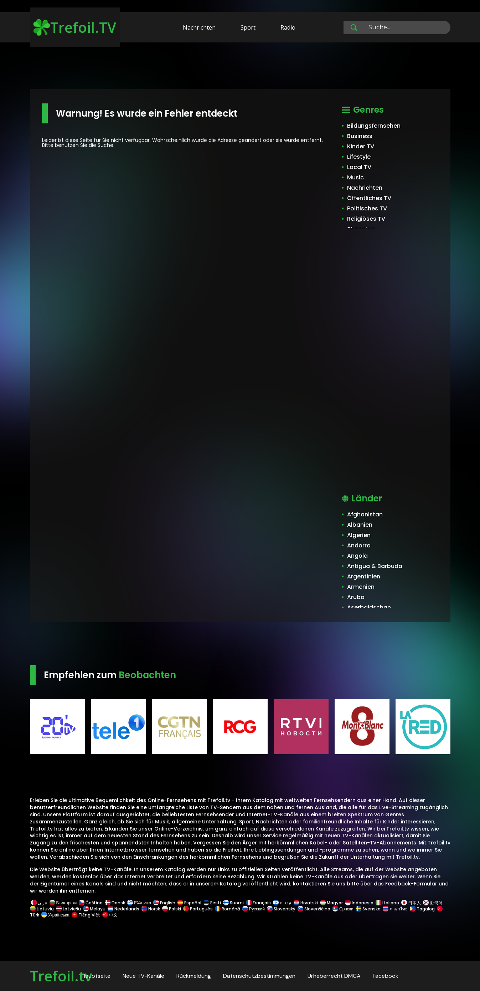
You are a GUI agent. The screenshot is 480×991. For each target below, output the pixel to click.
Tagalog (422, 909)
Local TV (359, 167)
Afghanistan (365, 514)
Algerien (359, 535)
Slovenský (281, 909)
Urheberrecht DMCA (334, 976)
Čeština (91, 903)
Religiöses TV (366, 219)
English (164, 903)
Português (198, 909)
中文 (109, 915)
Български (63, 903)
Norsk (150, 909)
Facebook (385, 976)
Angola (357, 556)
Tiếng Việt (86, 915)
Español (189, 903)
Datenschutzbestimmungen (259, 976)
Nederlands (123, 909)
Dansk (115, 903)
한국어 (433, 903)
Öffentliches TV (369, 198)
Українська (55, 915)
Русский (253, 909)
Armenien (361, 587)
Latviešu (68, 909)
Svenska (368, 909)
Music (355, 177)
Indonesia (359, 903)
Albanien (359, 525)
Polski (171, 909)
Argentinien (363, 576)
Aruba (356, 597)
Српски (343, 909)
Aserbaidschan (369, 607)
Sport (248, 27)
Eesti (212, 903)
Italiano (387, 903)
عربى (39, 903)
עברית (282, 903)
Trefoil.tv (61, 976)
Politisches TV (367, 208)
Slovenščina (313, 909)
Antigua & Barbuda (374, 566)
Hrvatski (306, 903)
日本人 (411, 903)
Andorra (359, 545)
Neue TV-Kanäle (143, 976)
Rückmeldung (193, 976)
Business (359, 136)
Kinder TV (360, 146)
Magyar (331, 903)
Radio (287, 27)
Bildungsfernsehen (374, 126)
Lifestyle (359, 157)
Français (258, 903)
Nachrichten (199, 27)
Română (227, 909)
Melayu (94, 909)
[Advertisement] (240, 67)
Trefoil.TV (74, 27)
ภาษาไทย (395, 909)
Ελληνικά (139, 903)
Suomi (233, 903)
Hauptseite (96, 976)
